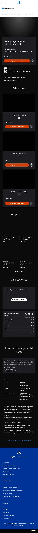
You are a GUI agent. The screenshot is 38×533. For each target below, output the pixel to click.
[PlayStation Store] (8, 8)
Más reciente (6, 14)
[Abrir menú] (2, 2)
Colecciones (16, 14)
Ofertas (24, 14)
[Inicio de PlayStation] (19, 2)
